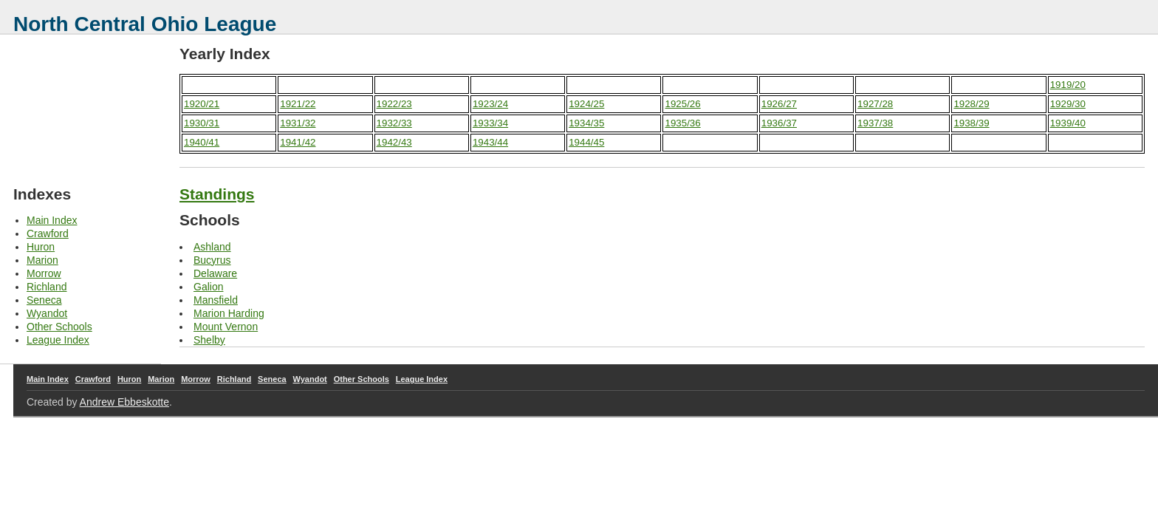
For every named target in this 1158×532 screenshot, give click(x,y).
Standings (217, 193)
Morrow (44, 273)
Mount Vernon (225, 326)
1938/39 (971, 123)
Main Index (52, 220)
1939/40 (1068, 123)
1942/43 (394, 142)
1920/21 (201, 103)
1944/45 (586, 142)
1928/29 (971, 103)
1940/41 (201, 142)
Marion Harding (228, 313)
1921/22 (297, 103)
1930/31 (201, 123)
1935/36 (682, 123)
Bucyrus (212, 260)
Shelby (209, 340)
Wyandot (47, 313)
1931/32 (297, 123)
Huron (41, 247)
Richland (46, 287)
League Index (58, 340)
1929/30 (1068, 103)
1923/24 (490, 103)
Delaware (215, 273)
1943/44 (490, 142)
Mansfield (215, 300)
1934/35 (586, 123)
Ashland (212, 247)
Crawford (48, 233)
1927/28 (875, 103)
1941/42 (297, 142)
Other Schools (59, 326)
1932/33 (394, 123)
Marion (42, 260)
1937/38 (875, 123)
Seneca (44, 300)
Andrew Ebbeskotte (124, 402)
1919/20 (1068, 84)
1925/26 (682, 103)
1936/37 (779, 123)
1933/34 (490, 123)
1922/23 (394, 103)
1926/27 (779, 103)
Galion (208, 287)
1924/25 (586, 103)
